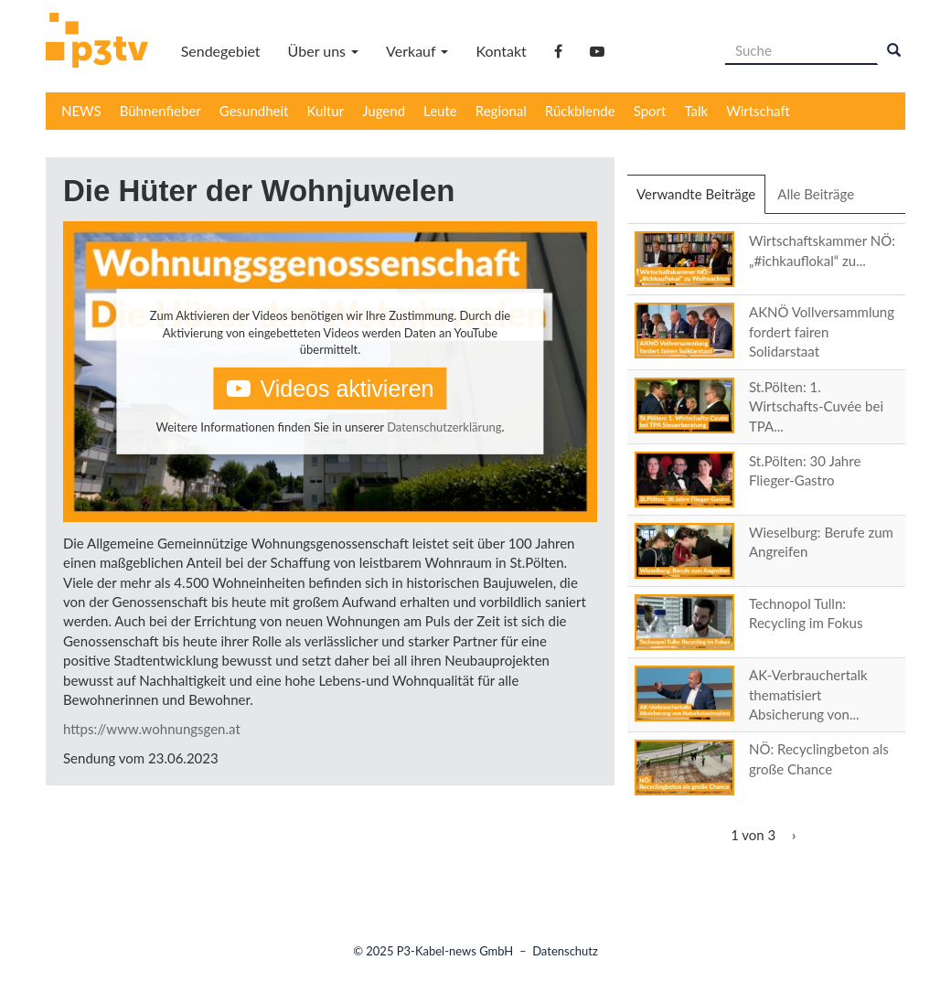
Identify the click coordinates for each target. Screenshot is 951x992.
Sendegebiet (221, 50)
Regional (501, 110)
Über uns (323, 50)
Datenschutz (565, 951)
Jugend (383, 110)
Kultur (326, 110)
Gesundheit (254, 110)
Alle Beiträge (815, 194)
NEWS (81, 110)
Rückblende (580, 110)
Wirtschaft (758, 110)
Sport (650, 110)
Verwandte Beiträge (700, 199)
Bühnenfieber (160, 110)
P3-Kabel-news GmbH (455, 951)
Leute (440, 110)
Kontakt (501, 50)
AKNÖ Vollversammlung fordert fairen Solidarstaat (821, 331)
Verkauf (417, 50)
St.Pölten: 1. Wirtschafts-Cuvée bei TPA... (816, 406)
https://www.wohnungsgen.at (151, 728)
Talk (696, 110)
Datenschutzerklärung (444, 427)
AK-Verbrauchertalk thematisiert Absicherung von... (808, 694)
